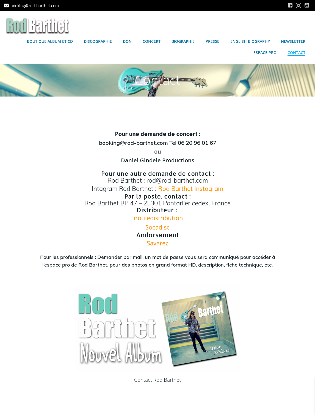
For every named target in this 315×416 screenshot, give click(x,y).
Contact (296, 52)
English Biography (250, 41)
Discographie (98, 41)
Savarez (157, 243)
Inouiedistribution (157, 218)
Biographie (183, 41)
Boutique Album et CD (50, 41)
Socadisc (157, 227)
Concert (152, 41)
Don (127, 41)
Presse (212, 41)
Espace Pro (265, 52)
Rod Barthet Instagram (190, 189)
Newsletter (293, 41)
